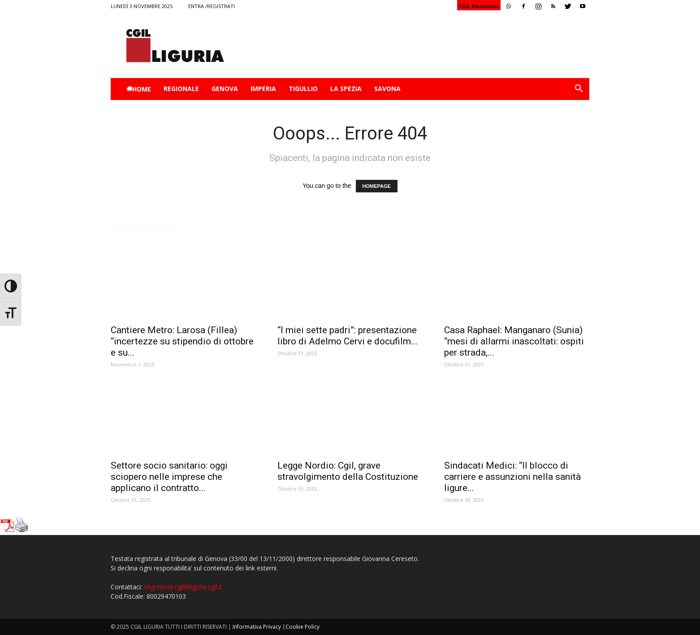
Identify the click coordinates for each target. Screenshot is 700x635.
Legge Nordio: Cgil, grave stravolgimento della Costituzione (347, 471)
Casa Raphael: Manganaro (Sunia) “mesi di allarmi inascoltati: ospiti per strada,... (514, 341)
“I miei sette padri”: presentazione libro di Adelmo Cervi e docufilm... (347, 336)
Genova (225, 88)
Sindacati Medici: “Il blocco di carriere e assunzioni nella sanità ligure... (512, 476)
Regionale (181, 88)
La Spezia (346, 88)
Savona (387, 88)
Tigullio (303, 88)
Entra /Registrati (211, 6)
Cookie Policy (302, 627)
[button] (578, 89)
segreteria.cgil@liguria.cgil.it (183, 587)
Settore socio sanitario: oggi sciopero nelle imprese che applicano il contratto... (169, 476)
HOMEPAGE (377, 186)
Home (141, 89)
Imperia (263, 88)
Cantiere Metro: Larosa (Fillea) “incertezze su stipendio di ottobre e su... (182, 341)
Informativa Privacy (257, 627)
